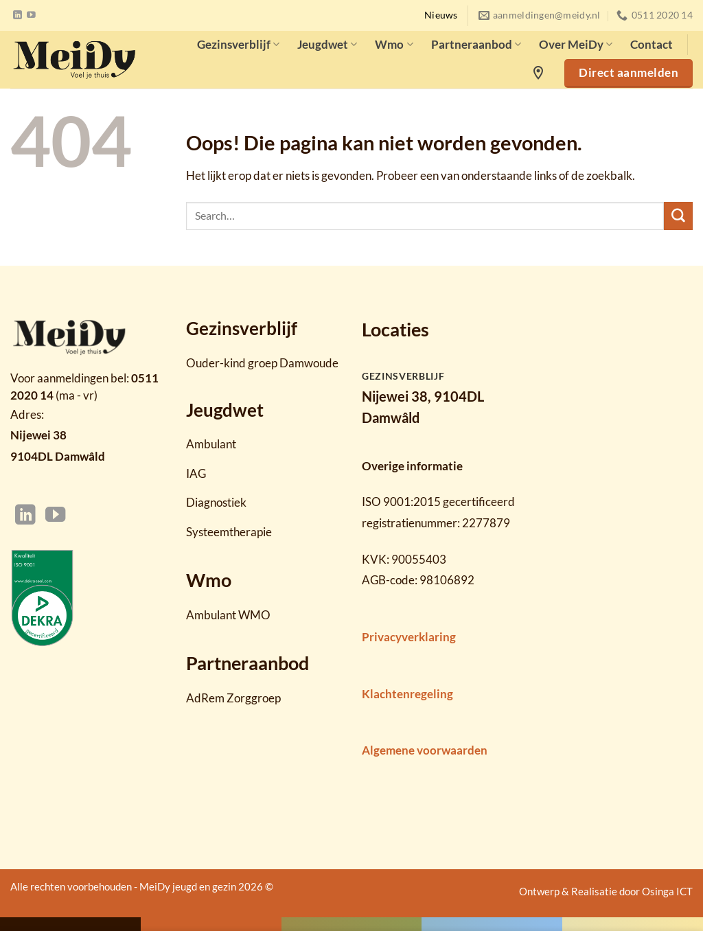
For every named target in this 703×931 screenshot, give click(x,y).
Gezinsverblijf (238, 44)
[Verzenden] (678, 216)
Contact (651, 44)
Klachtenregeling (407, 694)
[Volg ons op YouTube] (31, 15)
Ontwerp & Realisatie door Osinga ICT (606, 891)
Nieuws (441, 15)
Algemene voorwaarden (424, 750)
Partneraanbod (476, 44)
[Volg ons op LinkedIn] (17, 15)
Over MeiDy (575, 44)
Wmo (394, 44)
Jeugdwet (327, 44)
